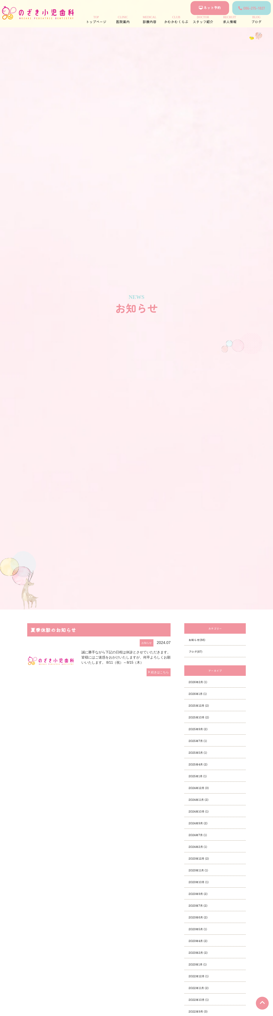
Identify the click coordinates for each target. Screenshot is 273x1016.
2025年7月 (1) (198, 741)
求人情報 (229, 20)
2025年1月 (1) (198, 776)
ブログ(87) (195, 652)
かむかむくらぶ (176, 20)
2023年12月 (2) (199, 858)
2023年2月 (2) (198, 953)
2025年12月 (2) (199, 705)
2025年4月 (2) (198, 764)
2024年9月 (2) (198, 823)
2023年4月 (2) (198, 941)
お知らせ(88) (197, 640)
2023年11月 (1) (198, 870)
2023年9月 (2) (198, 894)
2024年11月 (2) (198, 800)
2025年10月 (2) (199, 717)
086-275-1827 (251, 8)
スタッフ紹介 (203, 20)
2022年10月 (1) (199, 1000)
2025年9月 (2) (198, 729)
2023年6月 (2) (198, 917)
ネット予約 (210, 7)
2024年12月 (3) (199, 788)
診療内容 (149, 20)
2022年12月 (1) (198, 976)
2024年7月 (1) (198, 835)
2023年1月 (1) (198, 964)
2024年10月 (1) (198, 811)
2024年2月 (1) (198, 847)
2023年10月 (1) (198, 882)
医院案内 (123, 20)
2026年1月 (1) (198, 694)
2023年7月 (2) (198, 905)
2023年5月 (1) (198, 929)
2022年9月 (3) (198, 1011)
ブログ (256, 20)
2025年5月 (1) (198, 753)
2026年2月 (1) (198, 682)
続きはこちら (160, 672)
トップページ (96, 20)
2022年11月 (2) (198, 988)
